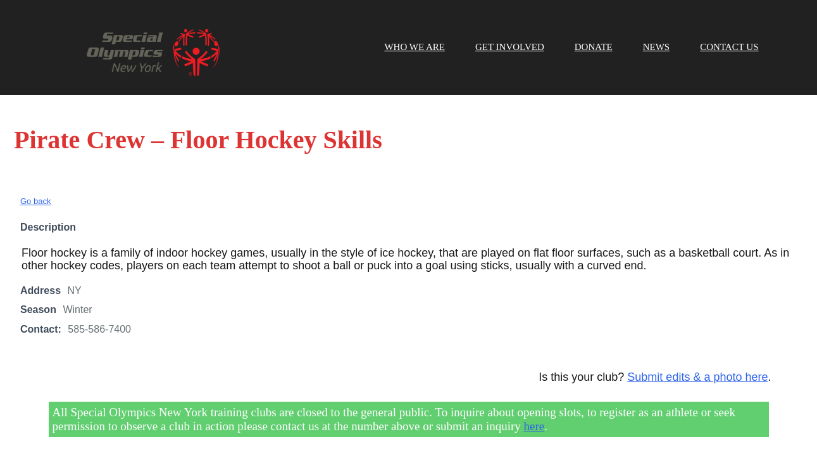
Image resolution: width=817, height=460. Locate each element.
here (534, 426)
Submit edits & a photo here (697, 377)
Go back (35, 201)
